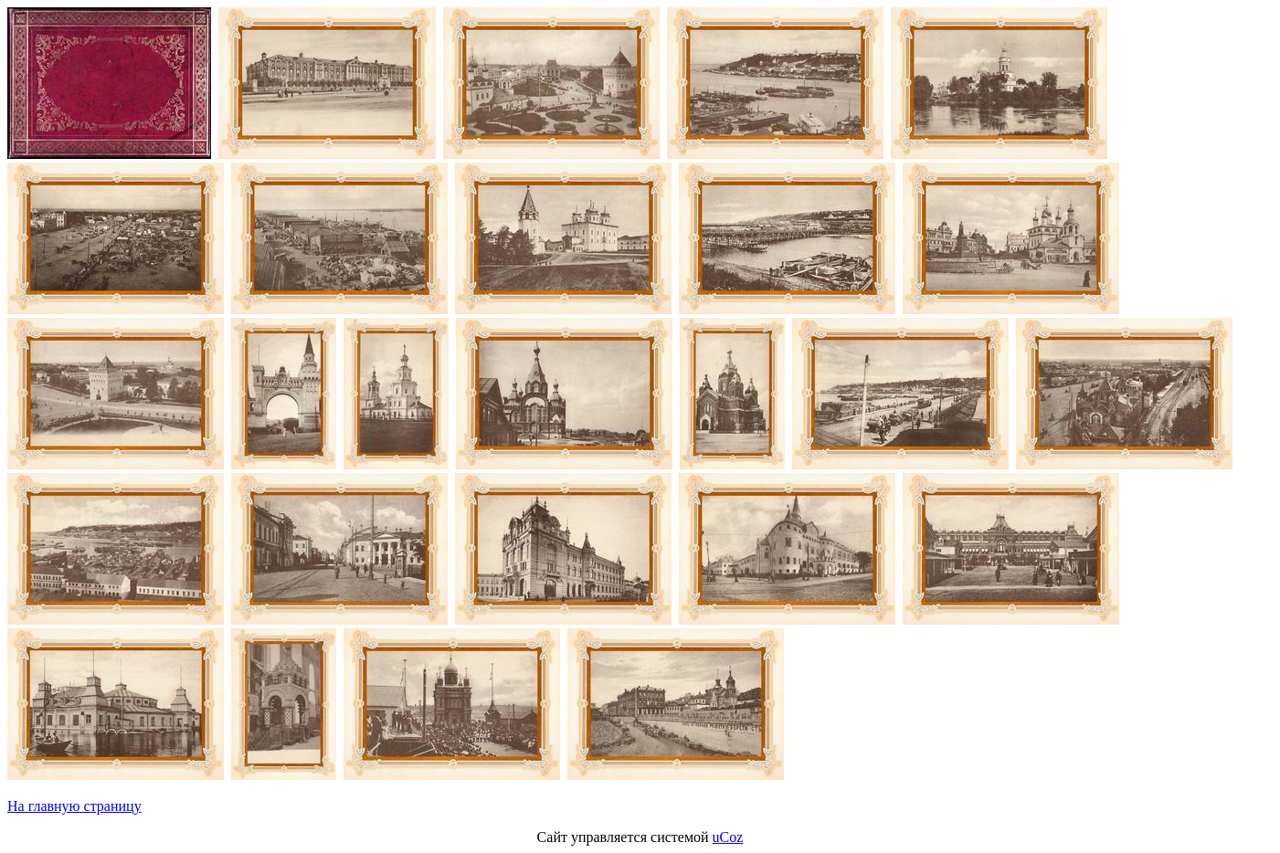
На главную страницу (74, 806)
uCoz (728, 837)
